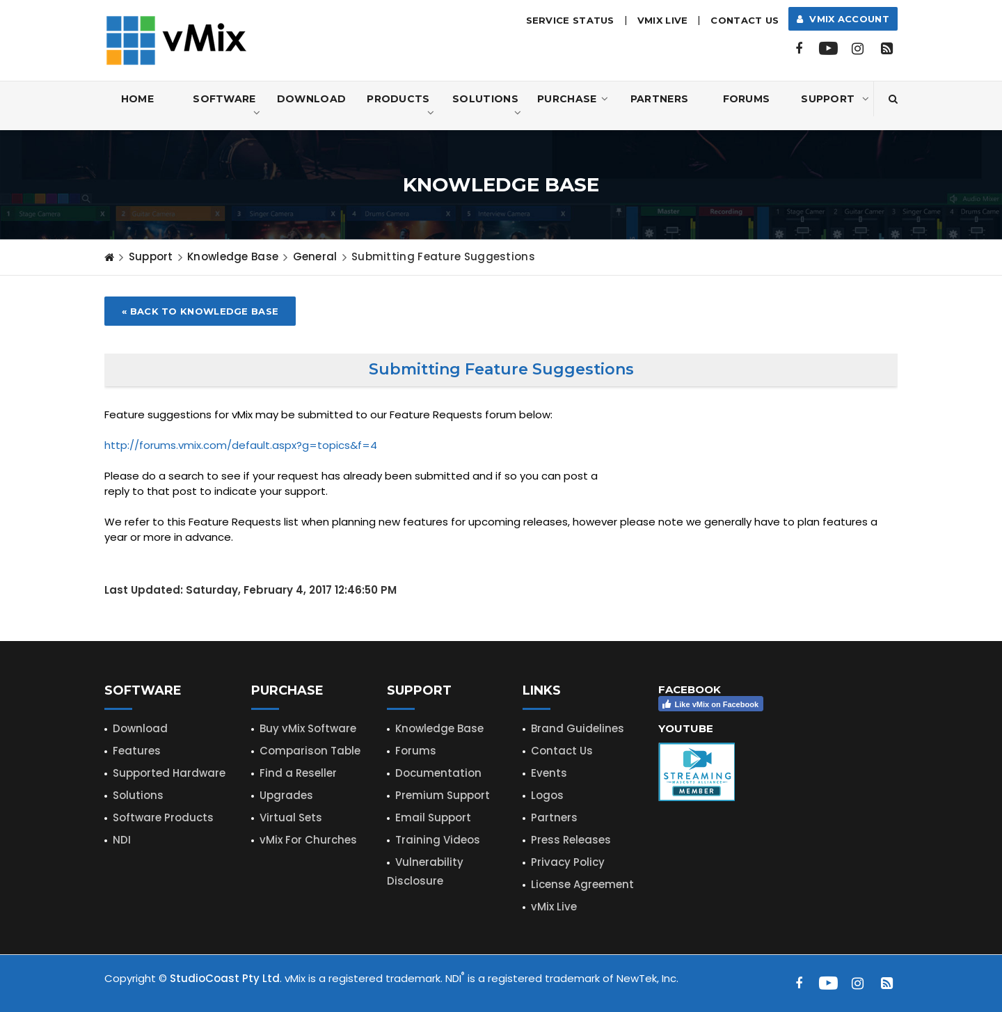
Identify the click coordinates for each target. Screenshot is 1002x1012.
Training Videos (437, 839)
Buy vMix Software (308, 728)
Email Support (433, 817)
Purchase (572, 99)
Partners (659, 99)
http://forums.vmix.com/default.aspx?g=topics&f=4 (240, 445)
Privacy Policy (568, 862)
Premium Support (442, 795)
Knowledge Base (232, 256)
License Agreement (582, 884)
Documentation (438, 773)
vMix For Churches (308, 839)
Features (137, 750)
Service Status (570, 20)
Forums (746, 99)
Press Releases (571, 839)
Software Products (163, 817)
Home (137, 99)
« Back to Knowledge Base (200, 311)
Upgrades (286, 795)
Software (226, 106)
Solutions (486, 106)
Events (549, 773)
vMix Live (554, 906)
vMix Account (843, 18)
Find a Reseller (298, 773)
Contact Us (744, 20)
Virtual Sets (291, 817)
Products (400, 106)
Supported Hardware (169, 773)
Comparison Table (310, 750)
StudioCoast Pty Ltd (225, 978)
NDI (122, 839)
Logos (547, 795)
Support (835, 99)
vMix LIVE (662, 20)
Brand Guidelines (577, 728)
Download (311, 99)
